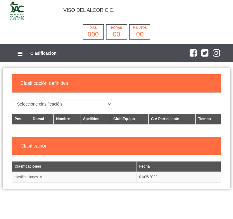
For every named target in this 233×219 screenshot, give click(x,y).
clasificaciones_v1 (29, 177)
